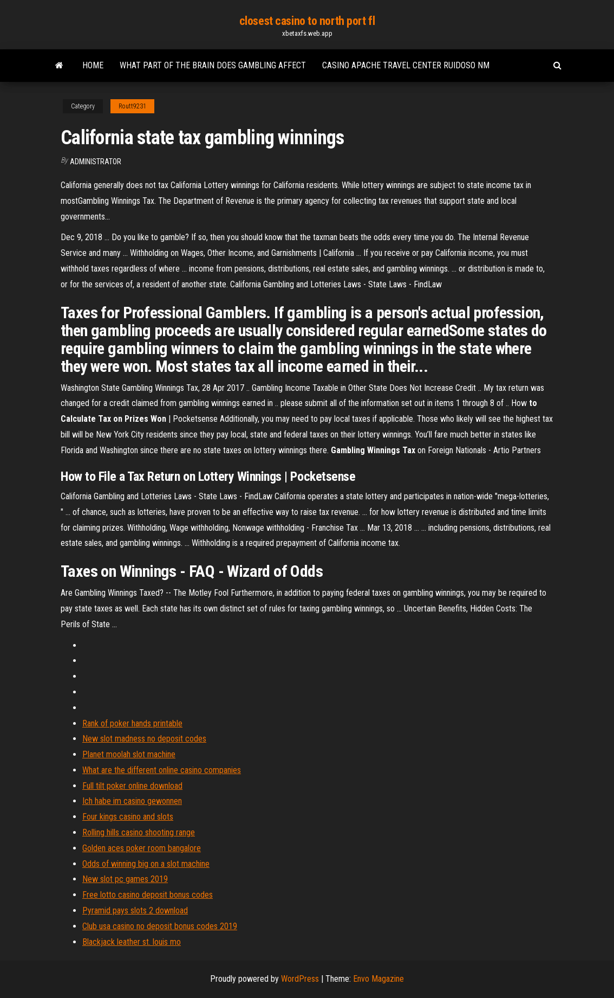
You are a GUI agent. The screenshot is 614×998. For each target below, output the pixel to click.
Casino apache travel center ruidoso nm (405, 65)
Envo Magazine (378, 979)
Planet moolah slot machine (128, 754)
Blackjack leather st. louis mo (131, 942)
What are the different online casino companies (161, 770)
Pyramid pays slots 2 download (135, 910)
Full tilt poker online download (132, 786)
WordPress (300, 979)
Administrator (95, 161)
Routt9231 (132, 106)
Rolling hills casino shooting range (138, 832)
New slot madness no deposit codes (144, 738)
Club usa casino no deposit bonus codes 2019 (159, 926)
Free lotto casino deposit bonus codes (147, 895)
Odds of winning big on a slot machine (146, 864)
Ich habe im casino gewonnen (132, 801)
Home (92, 65)
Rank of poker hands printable (132, 723)
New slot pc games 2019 (125, 879)
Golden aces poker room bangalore (141, 848)
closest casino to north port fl (307, 21)
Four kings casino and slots (127, 817)
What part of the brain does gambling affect (213, 65)
